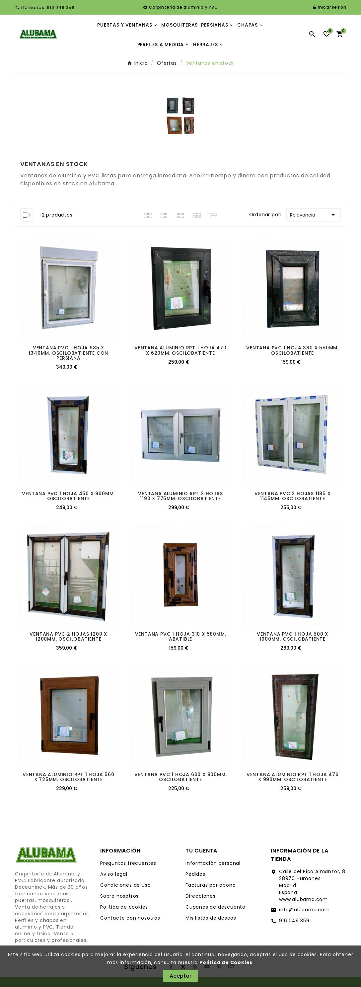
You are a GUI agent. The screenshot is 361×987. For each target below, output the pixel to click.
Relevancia (313, 215)
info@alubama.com (304, 909)
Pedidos (195, 874)
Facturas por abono (210, 885)
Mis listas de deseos (210, 918)
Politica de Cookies (226, 962)
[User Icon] (329, 7)
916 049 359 (294, 920)
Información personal (213, 863)
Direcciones (200, 896)
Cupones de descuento (215, 907)
